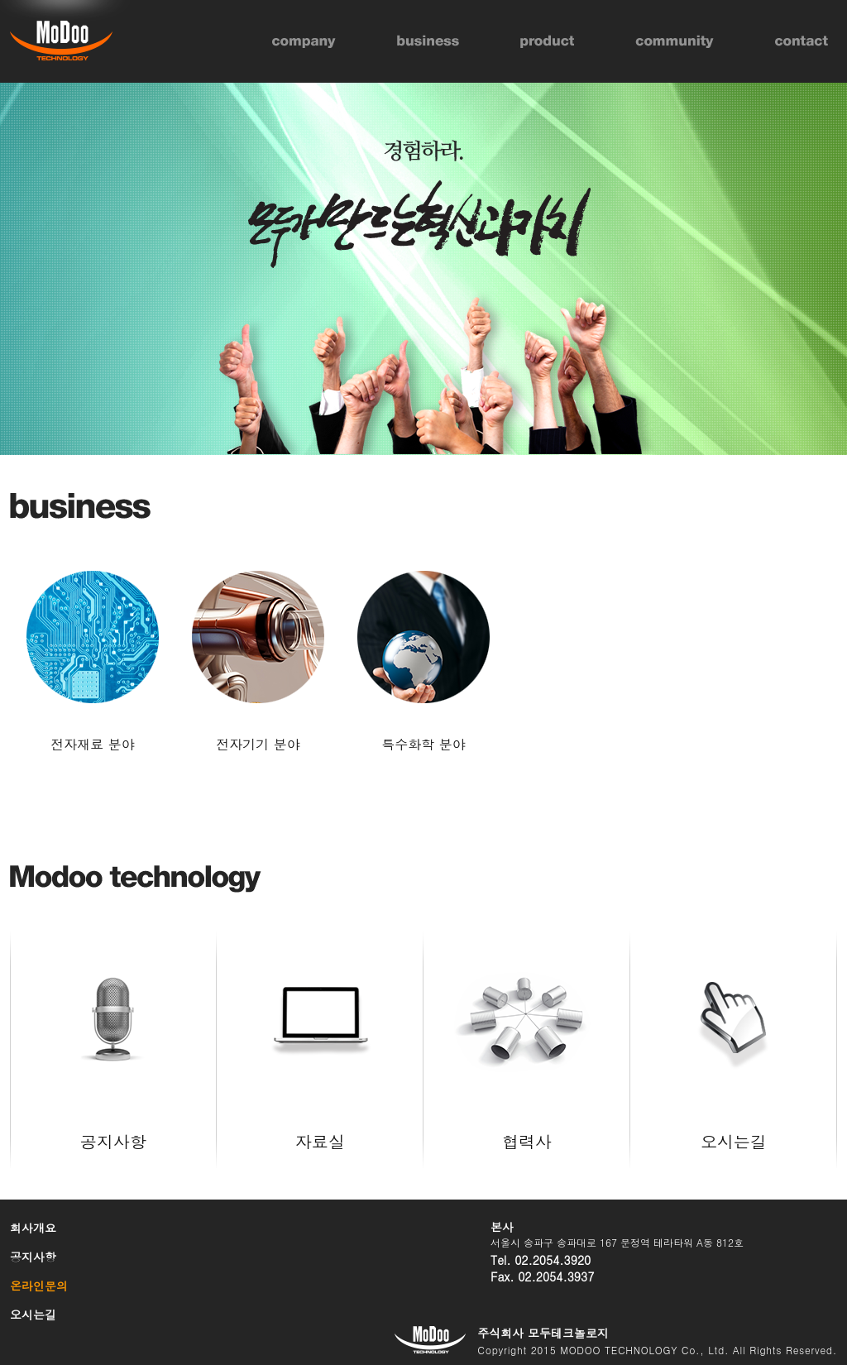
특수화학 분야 (423, 744)
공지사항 (113, 1021)
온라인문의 (39, 1285)
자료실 (320, 1021)
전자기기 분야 (257, 744)
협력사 (527, 1021)
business (428, 41)
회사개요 (33, 1227)
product (547, 41)
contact (801, 41)
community (674, 41)
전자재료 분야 (92, 744)
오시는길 (733, 1021)
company (304, 41)
